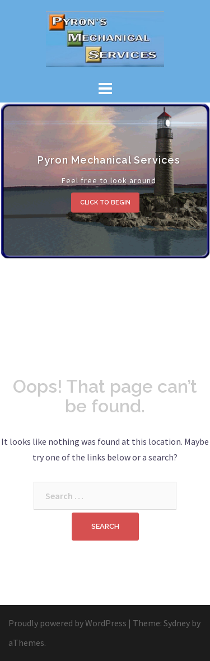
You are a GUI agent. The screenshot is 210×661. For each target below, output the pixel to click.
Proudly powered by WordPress (67, 623)
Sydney (177, 623)
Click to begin (105, 202)
